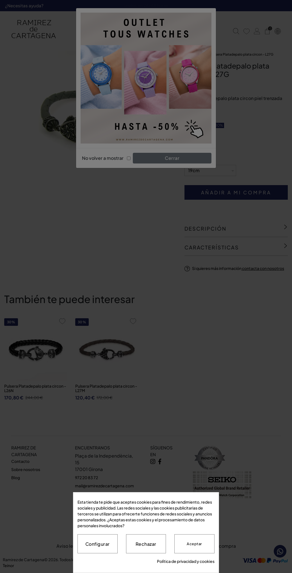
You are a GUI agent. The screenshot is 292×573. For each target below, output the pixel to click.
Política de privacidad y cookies (186, 561)
